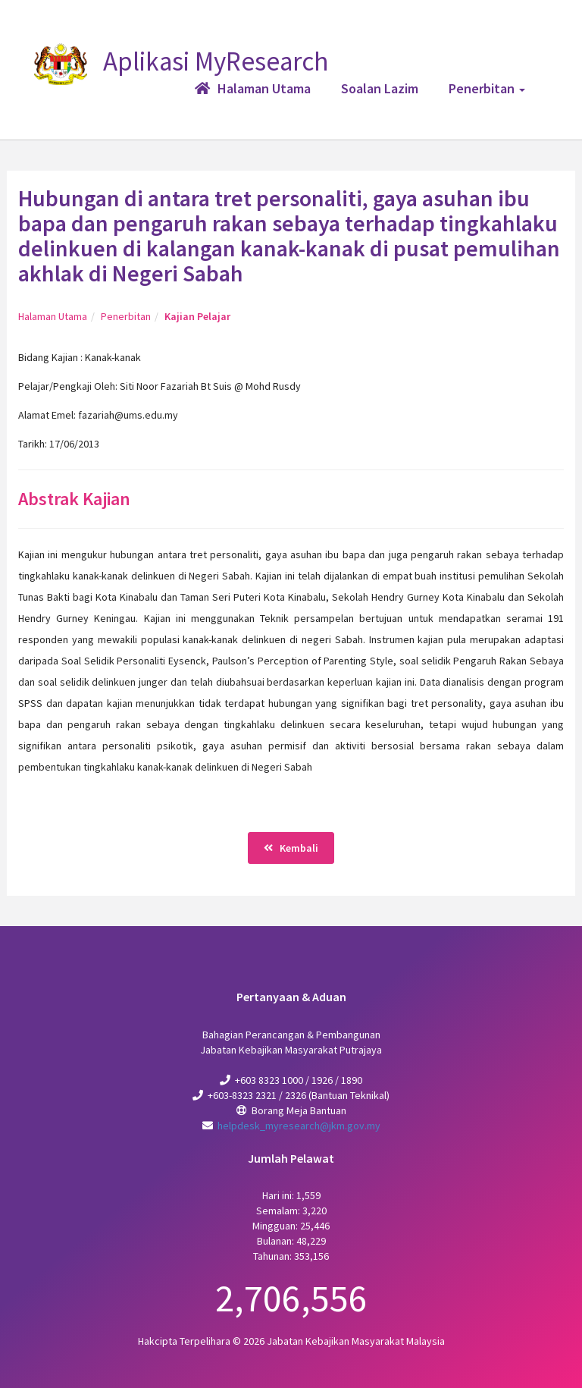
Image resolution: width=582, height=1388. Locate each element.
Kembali (291, 848)
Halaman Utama (52, 316)
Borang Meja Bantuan (299, 1110)
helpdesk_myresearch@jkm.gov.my (298, 1125)
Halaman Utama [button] (253, 88)
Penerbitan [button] (487, 88)
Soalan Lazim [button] (379, 88)
